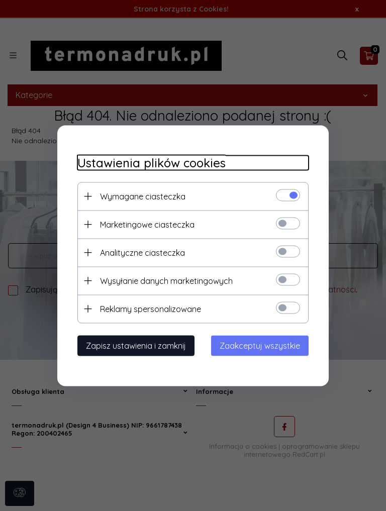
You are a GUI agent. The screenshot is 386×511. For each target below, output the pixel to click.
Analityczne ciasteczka (142, 252)
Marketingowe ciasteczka (147, 224)
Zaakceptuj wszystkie (260, 345)
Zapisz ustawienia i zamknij (136, 345)
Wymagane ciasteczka (142, 196)
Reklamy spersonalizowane (150, 308)
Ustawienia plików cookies (151, 162)
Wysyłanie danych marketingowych (166, 280)
